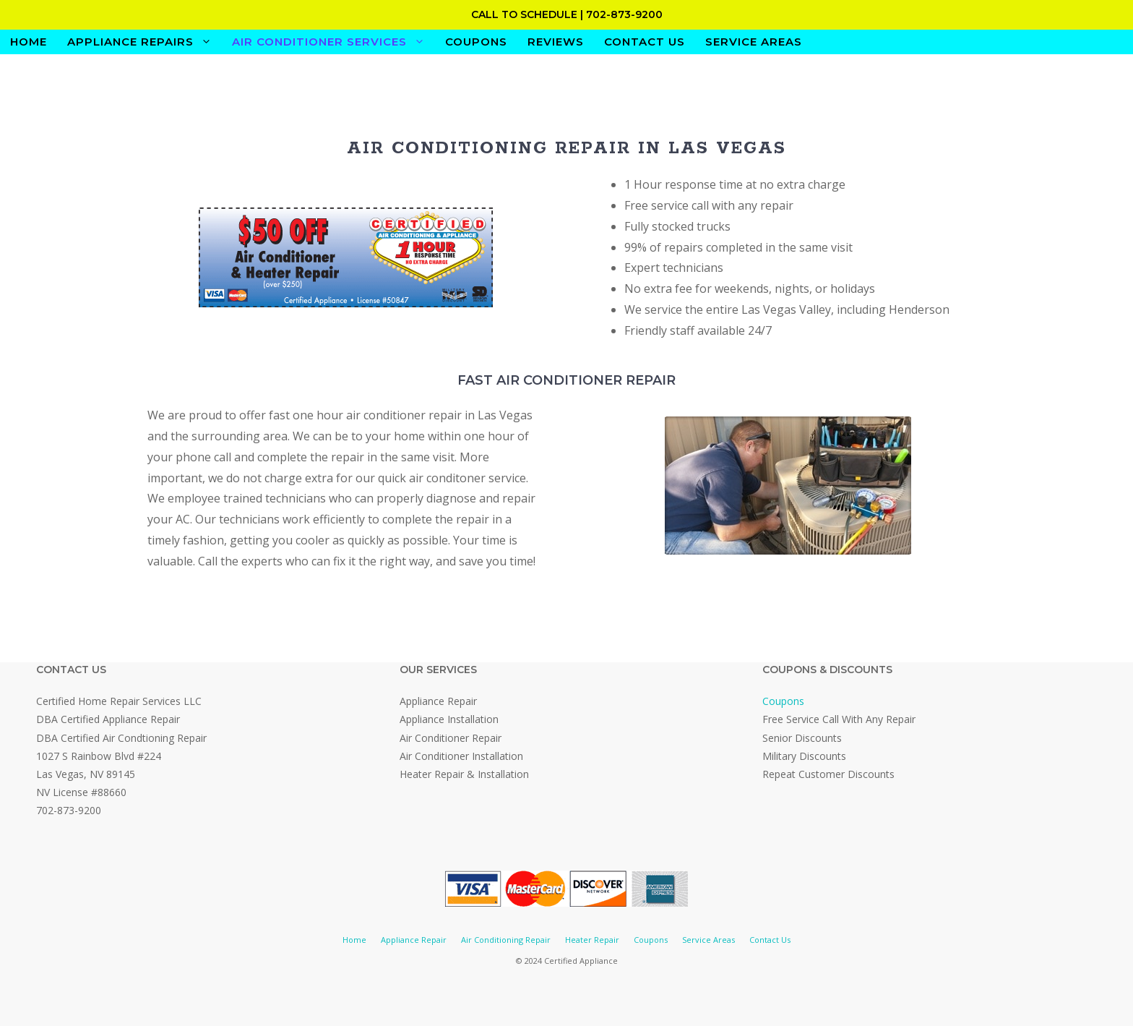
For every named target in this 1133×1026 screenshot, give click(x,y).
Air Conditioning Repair (506, 939)
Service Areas (753, 41)
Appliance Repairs (144, 41)
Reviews (555, 41)
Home (28, 41)
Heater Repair (592, 939)
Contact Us (644, 41)
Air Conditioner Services (333, 41)
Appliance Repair (414, 939)
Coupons (476, 41)
